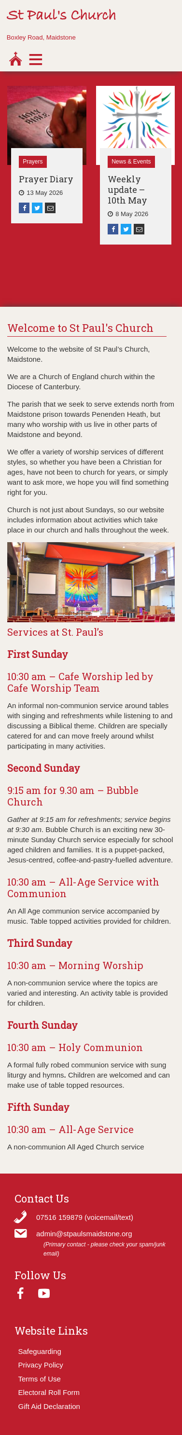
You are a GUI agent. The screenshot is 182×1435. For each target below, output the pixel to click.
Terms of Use (39, 1379)
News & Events (131, 161)
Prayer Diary (46, 179)
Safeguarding (39, 1351)
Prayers (32, 161)
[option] (46, 155)
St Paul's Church (61, 16)
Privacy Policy (40, 1365)
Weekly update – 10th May (127, 189)
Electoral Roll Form (49, 1392)
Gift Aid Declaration (49, 1406)
